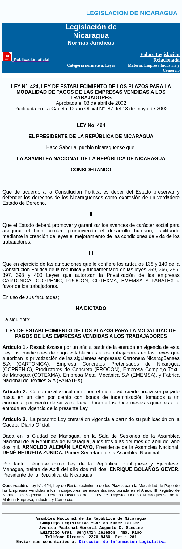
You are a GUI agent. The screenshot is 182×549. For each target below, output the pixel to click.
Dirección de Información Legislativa (122, 541)
